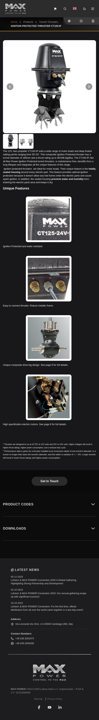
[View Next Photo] (89, 86)
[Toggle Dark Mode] (84, 8)
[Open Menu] (93, 9)
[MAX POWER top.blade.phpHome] (15, 8)
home (14, 21)
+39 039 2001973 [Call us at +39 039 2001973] (22, 638)
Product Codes (49, 504)
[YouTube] (49, 707)
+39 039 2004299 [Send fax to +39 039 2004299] (22, 643)
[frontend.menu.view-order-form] (55, 8)
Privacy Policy (54, 699)
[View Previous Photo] (10, 86)
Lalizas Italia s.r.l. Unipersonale (56, 689)
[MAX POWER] (49, 672)
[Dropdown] (74, 8)
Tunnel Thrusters (48, 21)
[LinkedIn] (60, 707)
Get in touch (50, 481)
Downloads (49, 528)
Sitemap (38, 699)
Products (28, 21)
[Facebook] (39, 707)
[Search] (65, 8)
